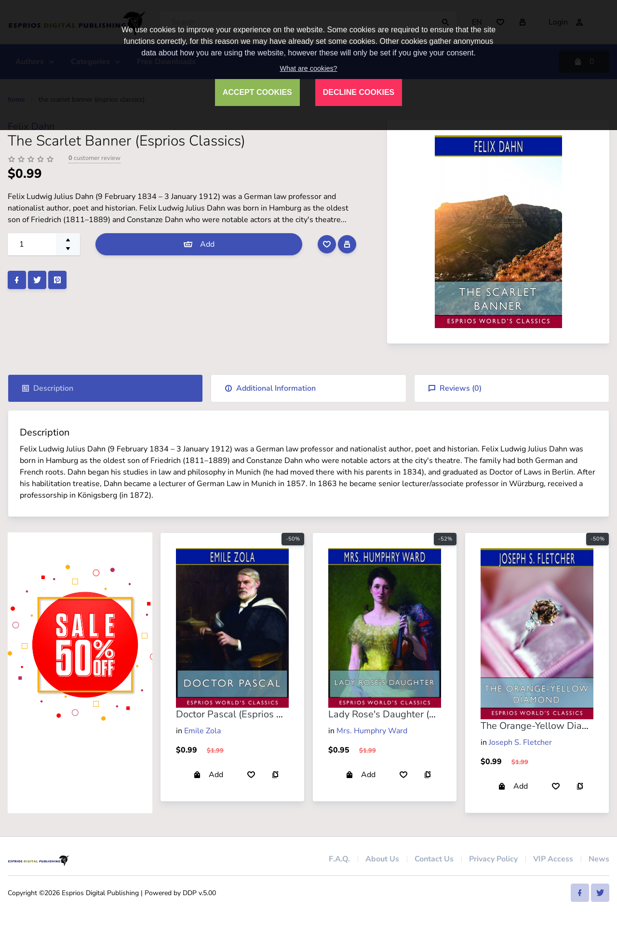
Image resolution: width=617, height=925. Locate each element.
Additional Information (270, 388)
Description (47, 388)
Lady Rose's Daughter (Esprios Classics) (415, 714)
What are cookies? (308, 68)
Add (199, 244)
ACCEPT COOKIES (257, 92)
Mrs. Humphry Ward (371, 731)
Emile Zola (202, 731)
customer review (94, 158)
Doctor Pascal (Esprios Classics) (245, 714)
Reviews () (455, 388)
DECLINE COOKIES (358, 92)
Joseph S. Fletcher (520, 742)
